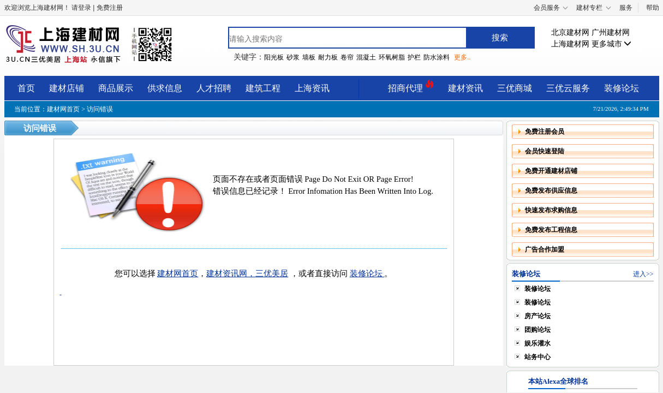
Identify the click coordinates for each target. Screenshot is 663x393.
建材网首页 (63, 109)
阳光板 (274, 57)
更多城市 (612, 44)
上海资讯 (312, 88)
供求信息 (164, 88)
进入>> (643, 274)
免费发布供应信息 (551, 190)
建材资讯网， (230, 273)
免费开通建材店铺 (551, 171)
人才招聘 (213, 88)
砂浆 (293, 57)
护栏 (414, 57)
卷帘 (347, 57)
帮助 (652, 7)
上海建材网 (570, 44)
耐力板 (328, 57)
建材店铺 (66, 88)
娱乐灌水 (537, 343)
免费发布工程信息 (551, 230)
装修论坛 (621, 88)
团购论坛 (537, 330)
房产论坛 (537, 316)
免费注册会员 (544, 131)
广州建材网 (611, 32)
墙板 (308, 57)
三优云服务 (568, 88)
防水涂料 (436, 57)
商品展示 (115, 88)
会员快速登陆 (544, 151)
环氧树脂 (392, 57)
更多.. (462, 57)
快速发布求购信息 (551, 210)
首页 (26, 88)
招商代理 (411, 86)
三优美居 (271, 273)
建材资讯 (465, 88)
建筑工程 (263, 88)
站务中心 (537, 357)
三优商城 (514, 88)
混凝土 (366, 57)
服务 (625, 7)
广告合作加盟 (544, 249)
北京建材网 (570, 32)
